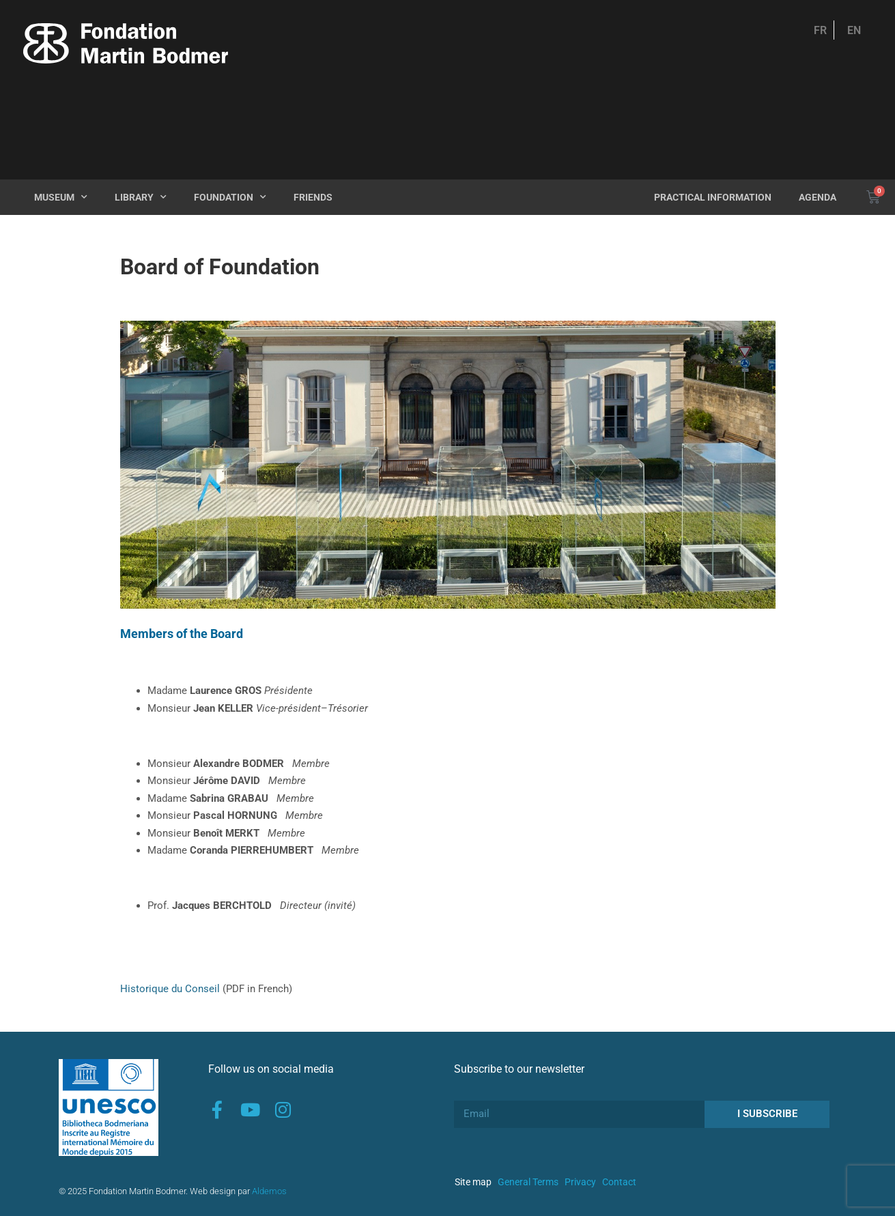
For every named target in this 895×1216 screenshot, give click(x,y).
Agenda (817, 197)
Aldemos (269, 1191)
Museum (60, 197)
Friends (313, 197)
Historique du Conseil (170, 989)
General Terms (528, 1181)
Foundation (230, 197)
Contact (619, 1181)
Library (141, 197)
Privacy (580, 1181)
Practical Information (712, 197)
